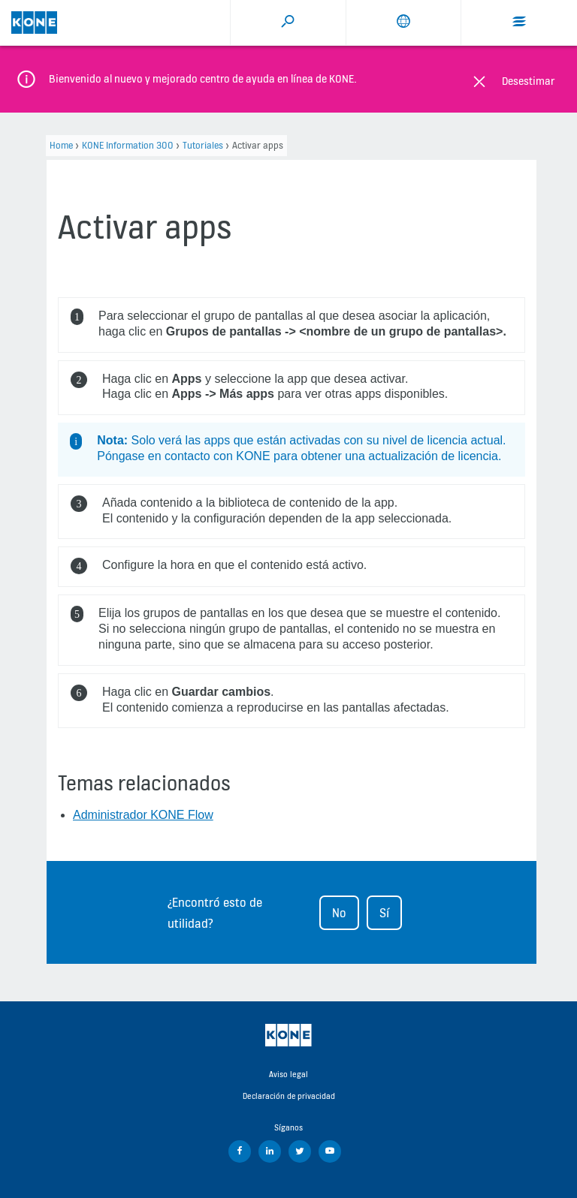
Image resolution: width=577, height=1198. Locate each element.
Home (61, 145)
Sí (384, 913)
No (339, 913)
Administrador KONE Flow (143, 814)
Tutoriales (203, 145)
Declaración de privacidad (289, 1096)
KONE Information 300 (128, 145)
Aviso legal (288, 1074)
